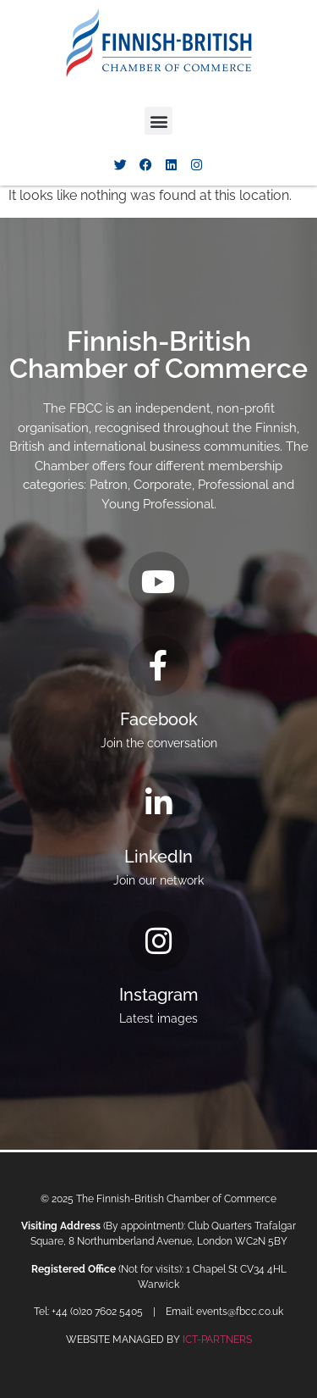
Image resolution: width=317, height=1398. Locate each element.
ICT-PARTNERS (217, 1339)
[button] (158, 121)
